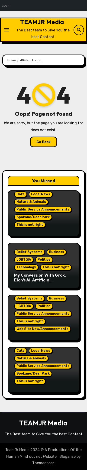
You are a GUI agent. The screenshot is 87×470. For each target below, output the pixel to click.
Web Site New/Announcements (42, 329)
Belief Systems (29, 252)
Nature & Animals (31, 202)
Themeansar (43, 463)
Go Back (43, 142)
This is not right (29, 225)
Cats (20, 194)
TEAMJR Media (42, 22)
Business (56, 252)
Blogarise (67, 456)
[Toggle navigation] (6, 30)
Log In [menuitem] (6, 5)
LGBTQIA (23, 260)
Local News (40, 194)
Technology (26, 267)
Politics (44, 260)
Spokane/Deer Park (33, 217)
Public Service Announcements (42, 209)
